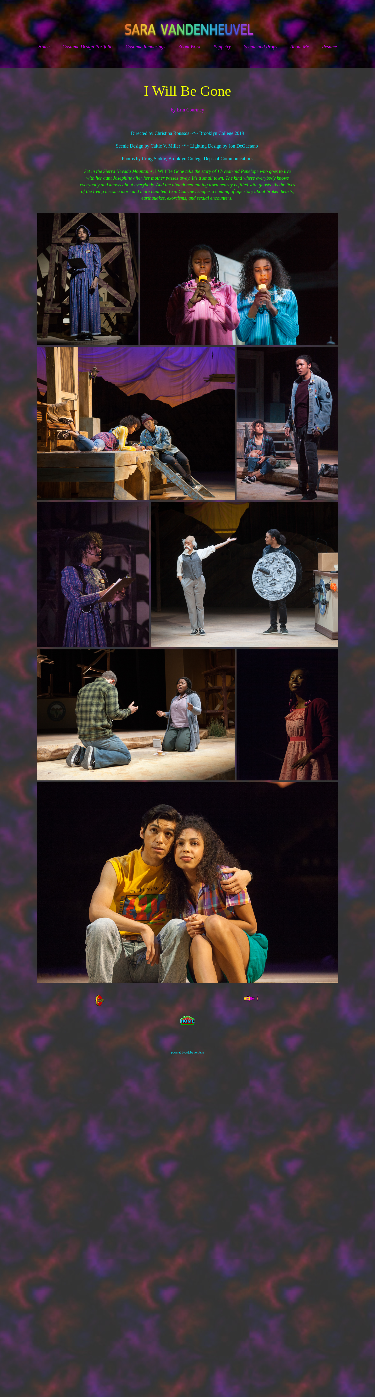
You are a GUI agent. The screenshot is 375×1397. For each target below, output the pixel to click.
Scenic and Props (260, 46)
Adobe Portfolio (194, 1052)
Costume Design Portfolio (88, 46)
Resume (329, 46)
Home (44, 46)
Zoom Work (189, 46)
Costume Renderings (145, 46)
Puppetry (222, 46)
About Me (299, 46)
